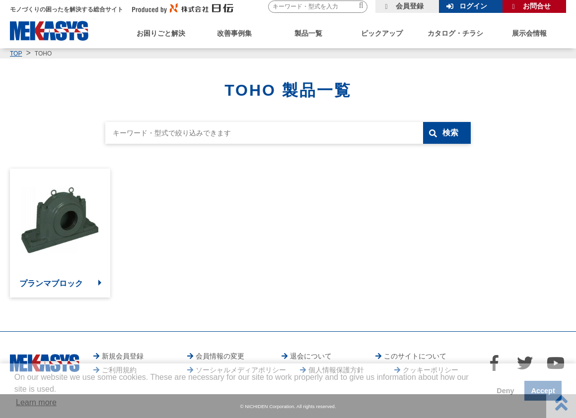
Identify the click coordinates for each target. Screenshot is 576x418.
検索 (450, 132)
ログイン (473, 6)
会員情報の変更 (220, 356)
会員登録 (410, 6)
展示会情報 (529, 33)
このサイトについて (415, 356)
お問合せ (537, 6)
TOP (16, 53)
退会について (311, 356)
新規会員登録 (123, 356)
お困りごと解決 (161, 33)
